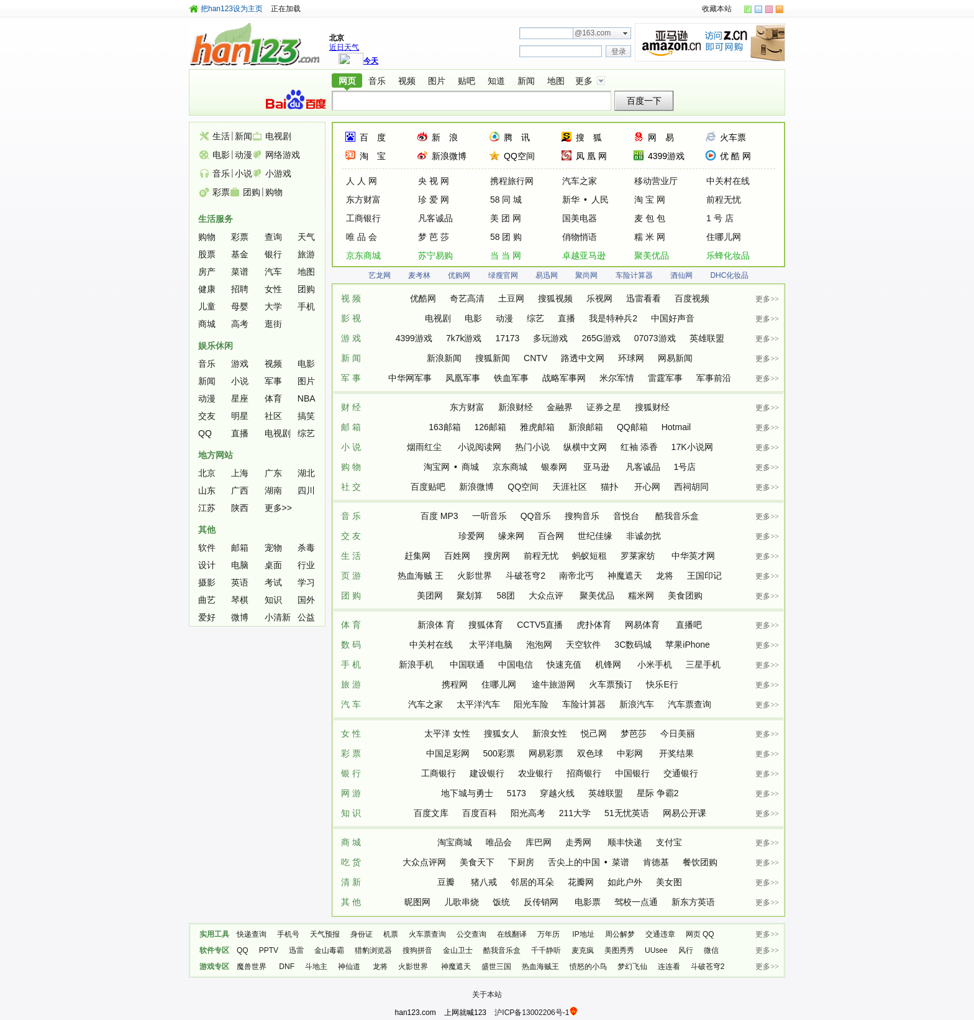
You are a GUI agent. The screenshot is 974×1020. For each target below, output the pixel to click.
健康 (207, 289)
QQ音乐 (536, 516)
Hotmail (676, 427)
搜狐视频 (555, 298)
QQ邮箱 (632, 427)
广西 (239, 490)
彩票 (221, 192)
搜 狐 (589, 137)
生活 (221, 136)
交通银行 (680, 773)
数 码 (351, 645)
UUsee (656, 950)
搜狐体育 (485, 625)
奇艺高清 (467, 298)
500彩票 (499, 753)
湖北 (306, 473)
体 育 (351, 625)
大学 (273, 306)
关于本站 (487, 994)
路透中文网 (582, 358)
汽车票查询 (689, 704)
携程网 (455, 684)
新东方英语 (693, 902)
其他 (207, 530)
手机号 (288, 934)
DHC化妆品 (729, 275)
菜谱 (620, 862)
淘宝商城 (454, 842)
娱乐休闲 (215, 346)
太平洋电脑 (490, 645)
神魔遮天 (625, 576)
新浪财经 (515, 407)
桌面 (273, 565)
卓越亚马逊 (584, 255)
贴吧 (466, 81)
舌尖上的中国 (574, 862)
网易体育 (643, 625)
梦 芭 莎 (433, 237)
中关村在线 (728, 181)
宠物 (273, 548)
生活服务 (215, 219)
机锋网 (609, 664)
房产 (207, 272)
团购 (251, 192)
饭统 (501, 902)
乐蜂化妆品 (728, 255)
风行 (685, 950)
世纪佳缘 (595, 536)
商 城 (351, 842)
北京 (207, 473)
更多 (584, 81)
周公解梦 (620, 934)
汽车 (273, 272)
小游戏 (278, 173)
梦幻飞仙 (632, 966)
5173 (516, 793)
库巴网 (539, 842)
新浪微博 (449, 156)
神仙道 (350, 966)
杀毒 (306, 548)
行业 (306, 565)
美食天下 (477, 862)
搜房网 (497, 556)
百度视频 (692, 298)
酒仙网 (681, 275)
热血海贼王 (540, 966)
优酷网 (423, 298)
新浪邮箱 (585, 427)
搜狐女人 (501, 733)
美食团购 (685, 595)
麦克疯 (582, 950)
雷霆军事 (665, 378)
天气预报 (325, 934)
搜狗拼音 (417, 950)
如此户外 (625, 882)
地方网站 (215, 455)
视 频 (351, 298)
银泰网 (555, 467)
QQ (205, 433)
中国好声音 (672, 318)
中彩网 (631, 753)
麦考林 (419, 275)
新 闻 (351, 358)
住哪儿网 (723, 237)
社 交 (351, 487)
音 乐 (351, 516)
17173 (507, 338)
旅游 (306, 254)
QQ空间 (519, 156)
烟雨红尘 (425, 447)
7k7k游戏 (464, 338)
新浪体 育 (436, 625)
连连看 (669, 966)
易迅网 (546, 275)
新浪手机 (417, 664)
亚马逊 (596, 467)
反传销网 (542, 902)
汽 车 (351, 704)
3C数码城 (633, 645)
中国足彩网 (448, 753)
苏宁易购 (435, 255)
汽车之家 (579, 181)
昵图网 (417, 902)
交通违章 (660, 934)
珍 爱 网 (433, 199)
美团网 (430, 595)
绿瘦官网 (503, 275)
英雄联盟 (707, 338)
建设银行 (487, 773)
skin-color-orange (779, 9)
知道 (496, 81)
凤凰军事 (462, 378)
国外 (306, 600)
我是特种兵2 (613, 318)
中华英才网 (693, 556)
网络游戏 (282, 155)
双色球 (590, 753)
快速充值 (564, 664)
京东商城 (363, 255)
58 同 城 (506, 199)
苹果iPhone (687, 645)
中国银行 (632, 773)
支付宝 (669, 842)
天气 (306, 237)
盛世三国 (496, 966)
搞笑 (306, 416)
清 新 (351, 882)
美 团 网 (505, 218)
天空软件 (583, 645)
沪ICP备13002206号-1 (536, 1012)
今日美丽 (677, 733)
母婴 (239, 306)
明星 (239, 416)
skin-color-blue (758, 9)
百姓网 (457, 556)
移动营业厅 (656, 181)
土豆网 (511, 298)
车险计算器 (634, 275)
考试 (273, 582)
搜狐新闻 (492, 358)
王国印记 (704, 576)
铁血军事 (511, 378)
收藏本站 (717, 8)
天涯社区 (569, 487)
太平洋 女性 (447, 733)
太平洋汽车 (478, 704)
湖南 (273, 490)
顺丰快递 (625, 842)
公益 (306, 617)
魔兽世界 (252, 966)
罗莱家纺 (639, 556)
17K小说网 (692, 447)
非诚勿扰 (643, 536)
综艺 (535, 318)
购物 (274, 192)
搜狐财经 (652, 407)
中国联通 (467, 664)
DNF (286, 966)
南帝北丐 (576, 576)
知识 (273, 600)
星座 (239, 398)
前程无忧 (723, 199)
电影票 (588, 902)
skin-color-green (748, 9)
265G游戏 (600, 338)
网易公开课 (684, 813)
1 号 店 (720, 218)
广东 (273, 473)
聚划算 (470, 595)
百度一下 (644, 101)
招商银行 (584, 773)
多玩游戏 (550, 338)
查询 (273, 237)
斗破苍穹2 (525, 576)
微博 (239, 617)
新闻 (526, 81)
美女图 (669, 882)
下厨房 (521, 862)
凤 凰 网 (591, 156)
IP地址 (583, 934)
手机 (306, 306)
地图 (556, 81)
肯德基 (656, 862)
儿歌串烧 (461, 902)
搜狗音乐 (582, 516)
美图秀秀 (619, 950)
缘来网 (511, 536)
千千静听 (546, 950)
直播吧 (689, 625)
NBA (307, 398)
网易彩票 (546, 753)
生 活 (351, 556)
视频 (407, 81)
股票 (207, 254)
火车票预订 (610, 684)
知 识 (351, 813)
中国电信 (515, 664)
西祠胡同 (691, 487)
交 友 (351, 536)
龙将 (664, 576)
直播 (566, 318)
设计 (207, 565)
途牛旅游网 (553, 684)
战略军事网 (564, 378)
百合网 (551, 536)
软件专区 (214, 950)
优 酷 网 (735, 156)
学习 (306, 582)
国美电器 (579, 218)
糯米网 (641, 595)
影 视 (351, 318)
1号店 (685, 467)
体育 (273, 398)
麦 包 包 (649, 218)
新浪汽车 (636, 704)
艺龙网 (379, 275)
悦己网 (594, 733)
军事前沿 (713, 378)
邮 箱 (351, 427)
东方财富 (363, 199)
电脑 (239, 565)
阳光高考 (528, 813)
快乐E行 (662, 684)
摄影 (207, 582)
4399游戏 (666, 156)
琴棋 (239, 600)
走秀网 (579, 842)
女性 (273, 289)
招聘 (239, 289)
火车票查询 (427, 934)
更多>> (767, 299)
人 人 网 (361, 181)
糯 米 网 (649, 237)
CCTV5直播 (540, 625)
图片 (436, 81)
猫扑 (611, 487)
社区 (273, 416)
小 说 (351, 447)
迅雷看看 (643, 298)
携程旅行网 (512, 181)
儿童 (207, 306)
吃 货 (351, 862)
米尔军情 (616, 378)
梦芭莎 (634, 733)
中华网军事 (410, 378)
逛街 (273, 324)
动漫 (504, 318)
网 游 (351, 793)
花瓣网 (581, 882)
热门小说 (532, 447)
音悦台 (627, 516)
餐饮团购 (700, 862)
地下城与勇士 (467, 793)
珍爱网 (471, 536)
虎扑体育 (593, 625)
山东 (207, 490)
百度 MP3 (439, 516)
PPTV (268, 950)
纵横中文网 (585, 447)
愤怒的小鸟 (588, 966)
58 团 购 (506, 237)
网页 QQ (700, 934)
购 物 (351, 467)
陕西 (239, 508)
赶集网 (417, 556)
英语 (239, 582)
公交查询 (471, 934)
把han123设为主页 (232, 8)
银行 (273, 254)
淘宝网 (437, 467)
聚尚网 (586, 275)
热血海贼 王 (421, 576)
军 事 (351, 378)
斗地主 (316, 966)
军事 (273, 381)
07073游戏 (655, 338)
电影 (473, 318)
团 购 (351, 595)
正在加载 (286, 8)
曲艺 (207, 600)
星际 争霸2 (658, 793)
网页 (347, 81)
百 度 (373, 137)
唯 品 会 (361, 237)
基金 (239, 254)
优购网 (459, 275)
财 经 (351, 407)
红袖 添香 (639, 447)
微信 (711, 950)
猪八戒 (484, 882)
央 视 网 (433, 181)
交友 (207, 416)
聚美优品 (651, 255)
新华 (571, 199)
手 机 (351, 664)
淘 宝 (373, 156)
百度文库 (431, 813)
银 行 (351, 773)
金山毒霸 (329, 950)
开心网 (647, 487)
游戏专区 (214, 966)
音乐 (377, 81)
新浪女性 (549, 733)
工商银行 (363, 218)
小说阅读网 (479, 447)
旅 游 (351, 684)
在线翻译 (512, 934)
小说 (243, 173)
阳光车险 (531, 704)
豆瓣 (447, 882)
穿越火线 (557, 793)
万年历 (549, 934)
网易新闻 (675, 358)
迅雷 (296, 950)
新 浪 (445, 137)
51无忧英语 (626, 813)
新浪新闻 (444, 358)
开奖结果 (676, 753)
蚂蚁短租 (589, 556)
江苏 (207, 508)
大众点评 (547, 595)
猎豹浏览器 (373, 950)
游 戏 (351, 338)
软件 (207, 548)
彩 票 (351, 753)
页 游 (351, 576)
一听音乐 (489, 516)
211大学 (575, 813)
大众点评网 (424, 862)
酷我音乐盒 (677, 516)
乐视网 (599, 298)
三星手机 (703, 664)
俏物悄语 (579, 237)
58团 (505, 595)
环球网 (631, 358)
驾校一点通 (636, 902)
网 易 (661, 137)
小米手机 (654, 664)
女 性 (351, 733)
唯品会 (499, 842)
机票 (390, 934)
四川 (306, 490)
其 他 (351, 902)
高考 (239, 324)
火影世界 (474, 576)
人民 (600, 199)
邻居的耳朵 (532, 882)
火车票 (733, 137)
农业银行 (535, 773)
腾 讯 (517, 137)
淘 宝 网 (649, 199)
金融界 (560, 407)
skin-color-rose (769, 9)
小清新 (278, 617)
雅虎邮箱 (537, 427)
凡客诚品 (435, 218)
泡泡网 (539, 645)
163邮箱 (444, 427)
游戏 (239, 364)
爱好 (207, 617)
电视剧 (438, 318)
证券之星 (603, 407)
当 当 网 (505, 255)
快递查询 (251, 934)
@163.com (593, 33)
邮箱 (239, 548)
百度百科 (479, 813)
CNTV (535, 358)
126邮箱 (490, 427)
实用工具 (214, 934)
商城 (470, 467)
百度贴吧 (428, 487)
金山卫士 (458, 950)
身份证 (361, 934)
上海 (239, 473)
